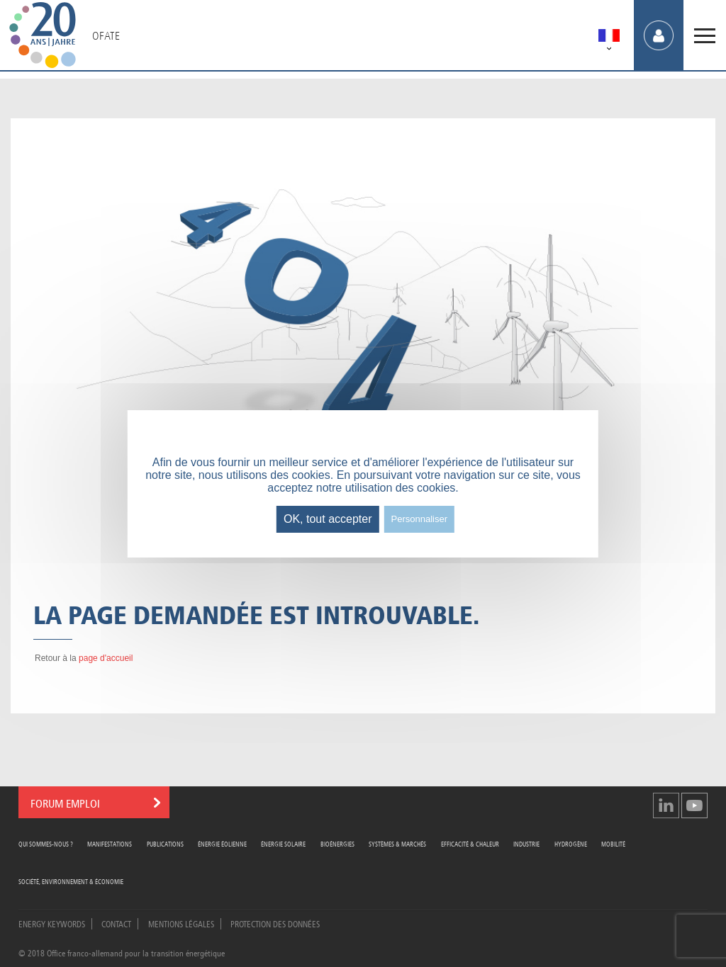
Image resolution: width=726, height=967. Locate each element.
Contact (116, 923)
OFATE (106, 35)
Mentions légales (181, 923)
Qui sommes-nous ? (45, 843)
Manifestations (109, 843)
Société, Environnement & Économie (70, 881)
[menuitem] (609, 38)
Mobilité (613, 843)
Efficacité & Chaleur (470, 843)
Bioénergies (337, 843)
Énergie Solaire (283, 843)
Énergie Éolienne (222, 843)
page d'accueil (106, 658)
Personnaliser (419, 519)
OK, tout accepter (328, 519)
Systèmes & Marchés (397, 843)
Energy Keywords (51, 923)
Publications (165, 843)
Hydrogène (570, 843)
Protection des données (275, 923)
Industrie (526, 843)
